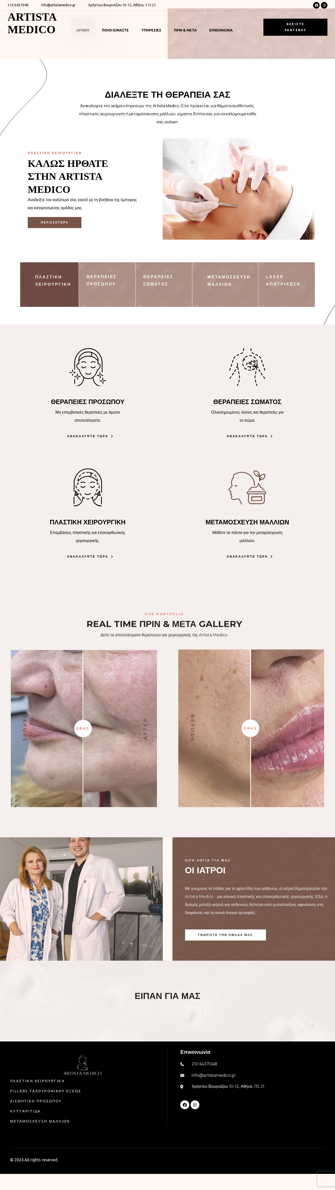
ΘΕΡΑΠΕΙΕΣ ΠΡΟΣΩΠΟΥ (88, 402)
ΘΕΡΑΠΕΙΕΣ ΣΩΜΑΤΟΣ (247, 402)
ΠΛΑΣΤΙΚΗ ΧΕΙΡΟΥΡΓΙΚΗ (88, 522)
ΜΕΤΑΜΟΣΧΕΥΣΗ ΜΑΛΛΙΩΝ (247, 522)
